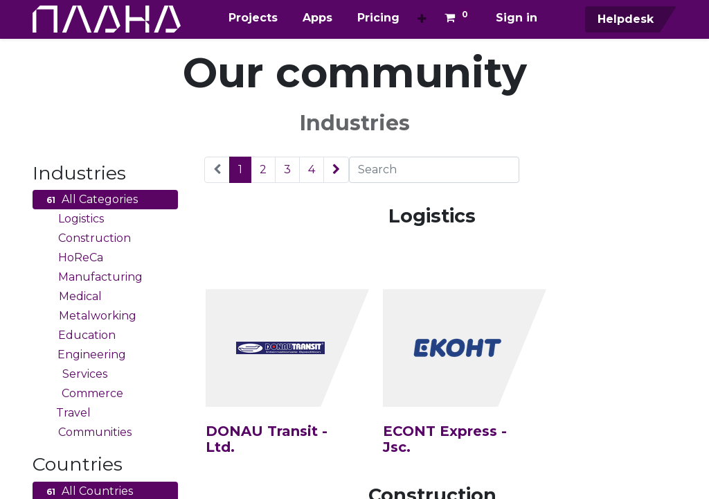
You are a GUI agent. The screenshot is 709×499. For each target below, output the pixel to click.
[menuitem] (253, 18)
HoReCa (73, 258)
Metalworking (89, 316)
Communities (87, 432)
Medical (72, 297)
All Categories (90, 200)
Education (79, 335)
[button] (422, 19)
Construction (87, 238)
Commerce (83, 394)
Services (75, 374)
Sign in (516, 17)
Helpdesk (624, 19)
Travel (67, 413)
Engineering (84, 355)
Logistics (73, 219)
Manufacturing (93, 277)
